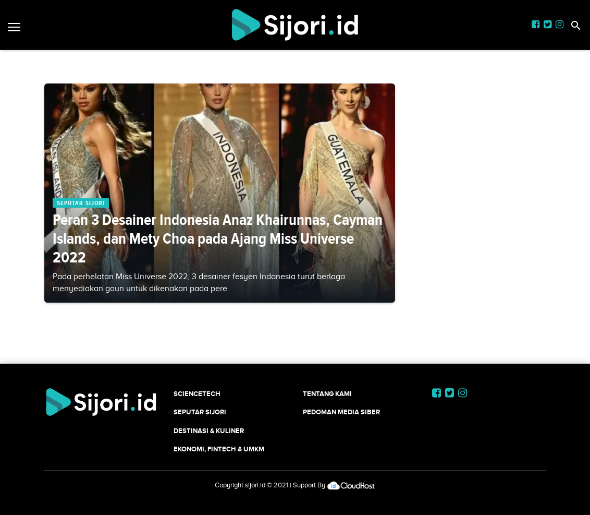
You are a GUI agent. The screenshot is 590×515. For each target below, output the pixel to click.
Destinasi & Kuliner (209, 431)
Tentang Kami (327, 394)
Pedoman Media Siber (341, 412)
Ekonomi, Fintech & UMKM (219, 449)
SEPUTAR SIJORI (200, 412)
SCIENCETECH (197, 394)
